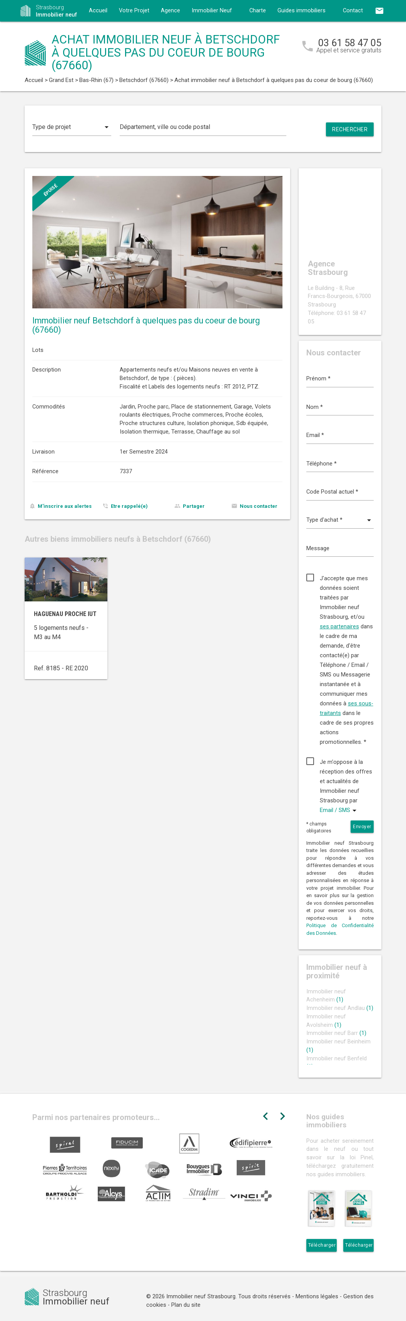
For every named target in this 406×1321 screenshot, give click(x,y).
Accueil (98, 10)
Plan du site (185, 1305)
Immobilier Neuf (212, 10)
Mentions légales (317, 1296)
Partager (194, 506)
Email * (315, 435)
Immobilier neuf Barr (336, 1033)
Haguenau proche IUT (65, 614)
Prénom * (318, 378)
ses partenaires (339, 626)
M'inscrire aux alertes (65, 506)
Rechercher (350, 129)
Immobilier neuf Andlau (339, 1008)
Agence (170, 10)
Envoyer (362, 826)
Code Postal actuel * (332, 492)
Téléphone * (321, 463)
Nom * (314, 407)
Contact (353, 10)
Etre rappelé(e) (129, 506)
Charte (257, 10)
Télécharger (322, 1245)
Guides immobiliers (301, 10)
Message (317, 548)
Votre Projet (134, 10)
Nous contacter (258, 506)
